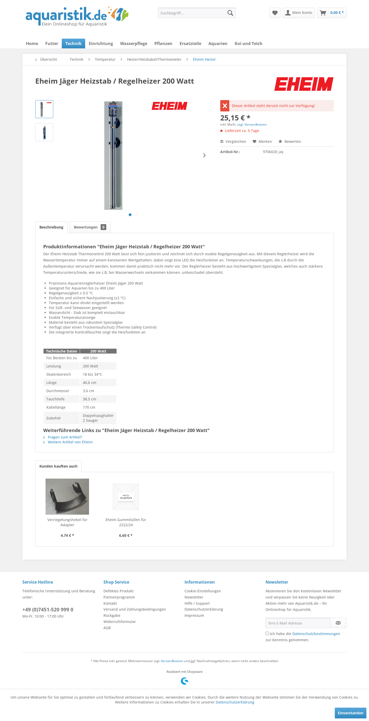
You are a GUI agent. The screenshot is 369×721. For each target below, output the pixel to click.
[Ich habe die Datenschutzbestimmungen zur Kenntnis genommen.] (267, 633)
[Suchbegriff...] (197, 13)
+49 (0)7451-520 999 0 (47, 609)
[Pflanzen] (163, 43)
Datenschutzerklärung (203, 609)
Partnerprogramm (119, 597)
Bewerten (289, 141)
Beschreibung (51, 227)
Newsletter (193, 597)
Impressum (194, 615)
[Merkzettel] (274, 13)
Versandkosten (172, 661)
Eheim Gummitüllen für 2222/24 (126, 522)
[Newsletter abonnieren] (338, 623)
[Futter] (52, 43)
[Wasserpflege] (134, 43)
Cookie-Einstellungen (202, 590)
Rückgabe (111, 615)
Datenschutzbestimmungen (316, 633)
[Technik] (73, 43)
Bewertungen (90, 227)
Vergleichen (233, 141)
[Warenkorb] (332, 13)
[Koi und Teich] (248, 43)
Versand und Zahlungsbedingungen (134, 609)
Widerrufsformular (119, 621)
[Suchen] (230, 13)
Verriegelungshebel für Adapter (67, 522)
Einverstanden (350, 712)
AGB (107, 627)
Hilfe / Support (197, 603)
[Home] (32, 43)
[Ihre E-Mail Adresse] (298, 623)
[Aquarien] (218, 43)
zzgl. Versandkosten (252, 124)
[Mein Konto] (299, 13)
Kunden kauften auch (58, 466)
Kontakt (110, 603)
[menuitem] (197, 13)
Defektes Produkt (118, 590)
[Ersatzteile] (190, 43)
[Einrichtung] (101, 43)
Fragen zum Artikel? (62, 437)
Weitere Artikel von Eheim (68, 441)
